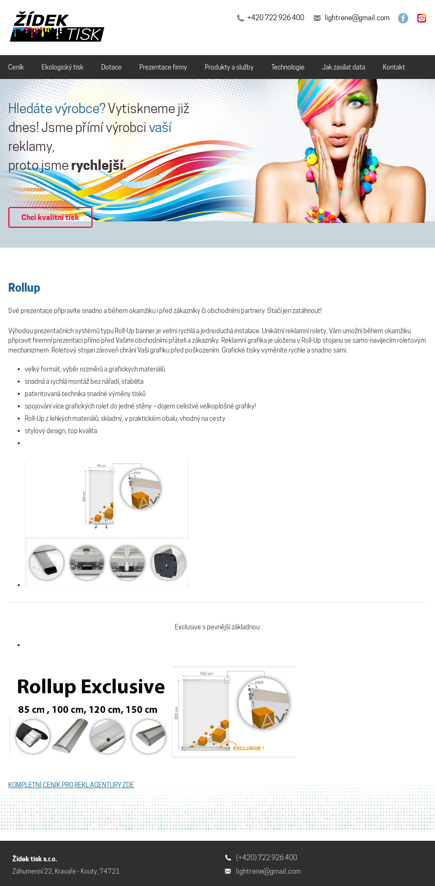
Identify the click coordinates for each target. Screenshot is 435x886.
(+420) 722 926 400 (266, 858)
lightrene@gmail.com (357, 18)
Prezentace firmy (163, 67)
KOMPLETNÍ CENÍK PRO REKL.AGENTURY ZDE (71, 785)
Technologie (288, 67)
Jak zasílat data (343, 67)
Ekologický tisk (62, 67)
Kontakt (394, 67)
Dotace (111, 67)
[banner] (58, 27)
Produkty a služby (229, 67)
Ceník (16, 67)
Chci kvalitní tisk (50, 217)
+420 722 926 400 (275, 18)
